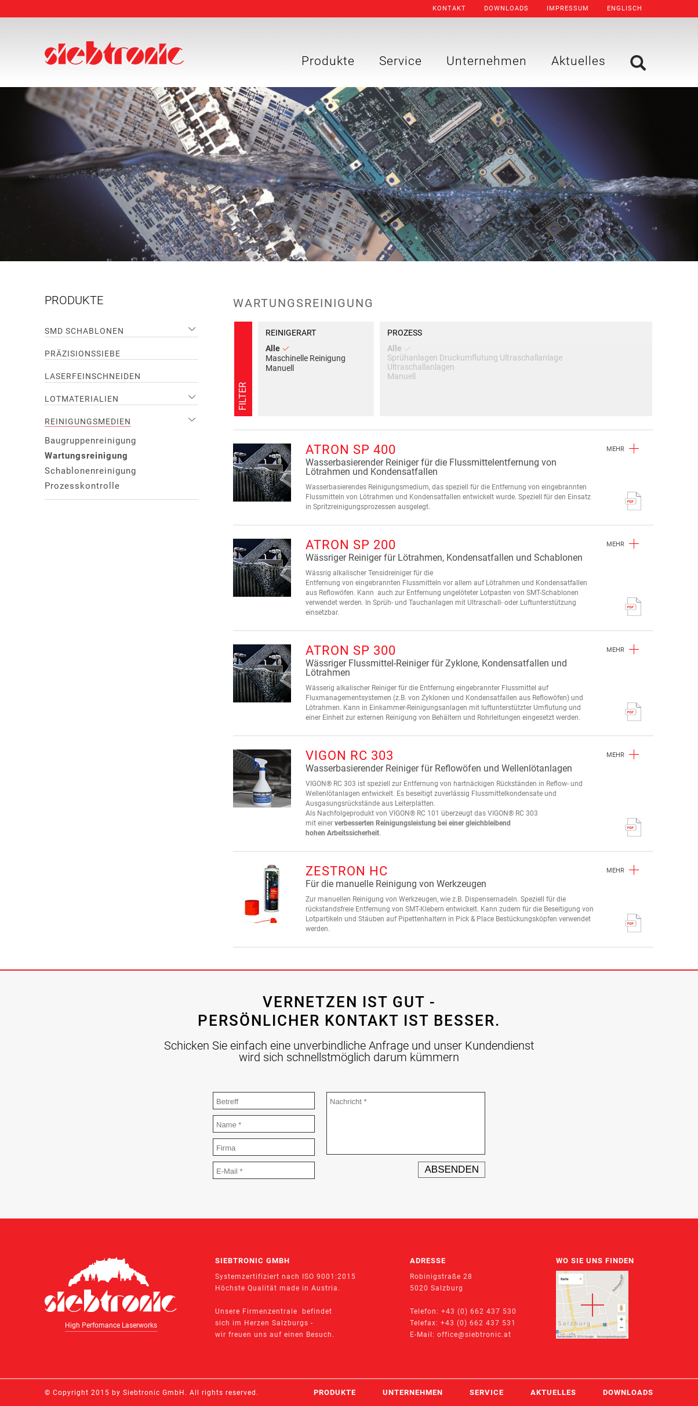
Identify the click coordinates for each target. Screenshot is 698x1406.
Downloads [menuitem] (506, 8)
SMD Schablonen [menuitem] (84, 331)
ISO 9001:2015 (329, 1276)
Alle (277, 348)
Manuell (280, 368)
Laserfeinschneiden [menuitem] (93, 376)
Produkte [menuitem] (328, 61)
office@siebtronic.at (474, 1335)
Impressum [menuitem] (568, 8)
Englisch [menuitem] (624, 8)
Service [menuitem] (400, 61)
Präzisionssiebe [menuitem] (83, 353)
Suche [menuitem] (638, 63)
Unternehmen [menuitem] (486, 61)
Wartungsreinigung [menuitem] (86, 455)
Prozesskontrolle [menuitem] (82, 486)
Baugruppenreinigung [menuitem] (90, 440)
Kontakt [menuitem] (449, 8)
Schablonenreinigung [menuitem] (90, 471)
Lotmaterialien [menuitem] (82, 398)
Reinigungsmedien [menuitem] (88, 421)
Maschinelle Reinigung (306, 358)
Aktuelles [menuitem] (578, 61)
